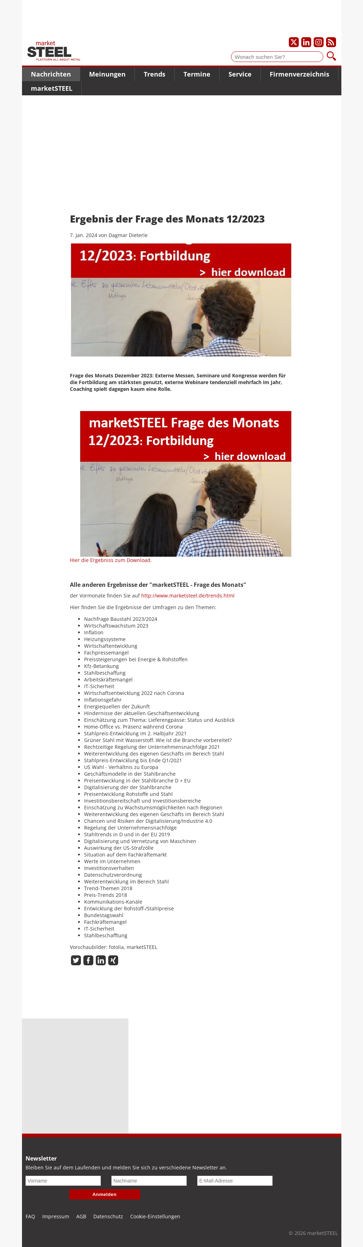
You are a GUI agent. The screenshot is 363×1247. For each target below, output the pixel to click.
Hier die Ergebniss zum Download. (111, 560)
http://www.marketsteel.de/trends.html (188, 595)
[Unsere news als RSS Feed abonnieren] (331, 42)
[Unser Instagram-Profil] (319, 42)
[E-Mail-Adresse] (235, 1181)
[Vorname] (63, 1181)
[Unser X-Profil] (294, 42)
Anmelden (105, 1194)
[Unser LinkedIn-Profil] (306, 42)
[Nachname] (149, 1181)
